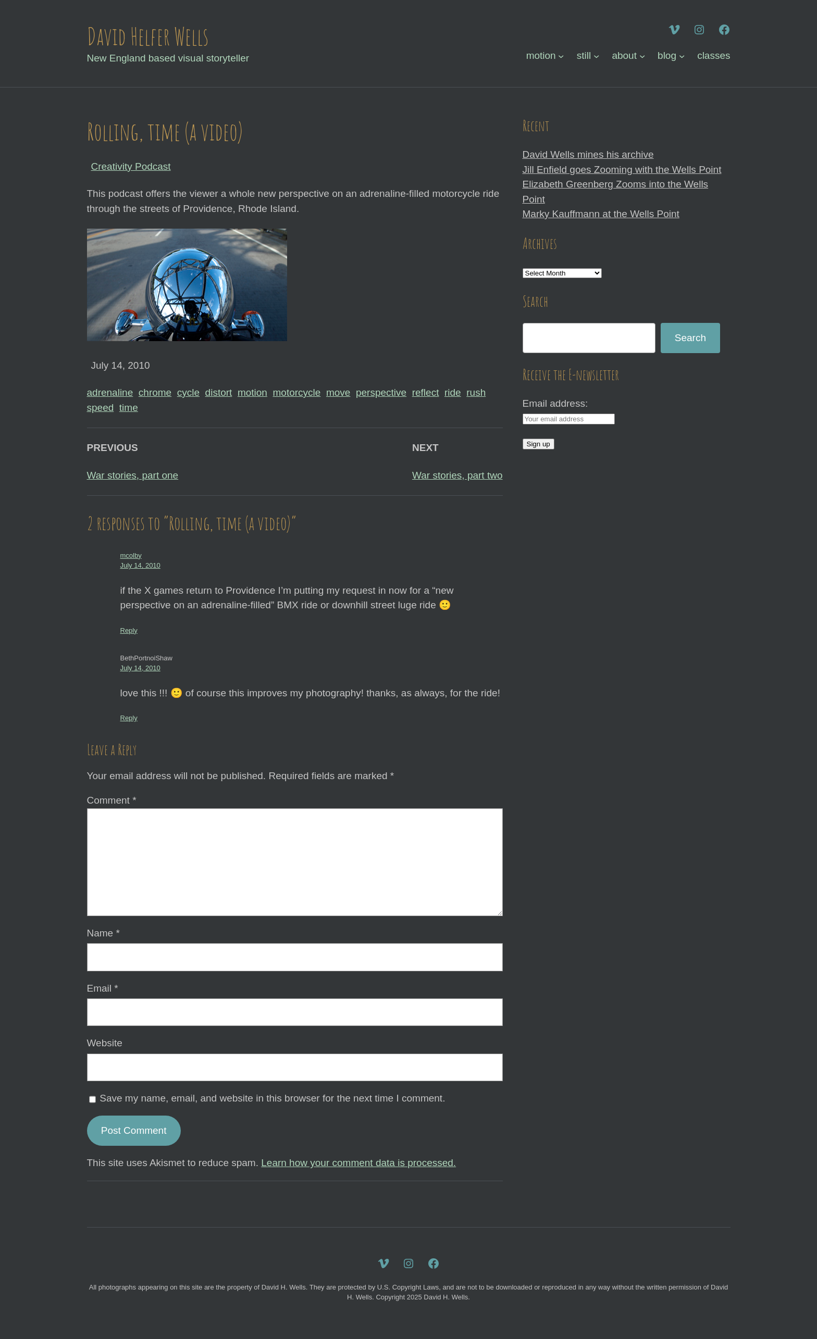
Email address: (555, 403)
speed (100, 407)
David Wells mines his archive (588, 154)
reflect (425, 392)
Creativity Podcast (131, 166)
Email (102, 988)
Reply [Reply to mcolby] (129, 630)
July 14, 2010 (140, 565)
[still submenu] (596, 56)
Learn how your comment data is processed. (358, 1162)
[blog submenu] (682, 56)
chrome (155, 392)
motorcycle (297, 392)
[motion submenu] (561, 56)
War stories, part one (133, 475)
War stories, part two (457, 475)
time (128, 407)
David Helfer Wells (147, 36)
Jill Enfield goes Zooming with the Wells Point (622, 169)
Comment (112, 800)
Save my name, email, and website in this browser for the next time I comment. (272, 1098)
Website (104, 1042)
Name (103, 933)
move (338, 392)
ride (452, 392)
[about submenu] (642, 56)
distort (218, 392)
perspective (381, 392)
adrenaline (110, 392)
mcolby (131, 555)
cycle (188, 392)
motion (252, 392)
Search (690, 337)
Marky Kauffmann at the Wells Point (601, 213)
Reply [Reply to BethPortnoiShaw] (129, 718)
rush (476, 392)
